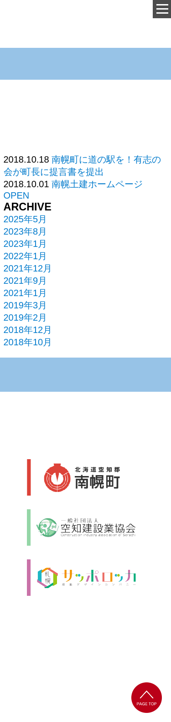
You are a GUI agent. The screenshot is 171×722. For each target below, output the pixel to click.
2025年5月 (25, 219)
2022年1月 (25, 256)
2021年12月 (28, 268)
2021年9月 (25, 281)
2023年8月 (25, 231)
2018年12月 (28, 330)
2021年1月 (25, 293)
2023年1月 (25, 244)
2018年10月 (28, 342)
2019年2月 (25, 317)
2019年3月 (25, 305)
